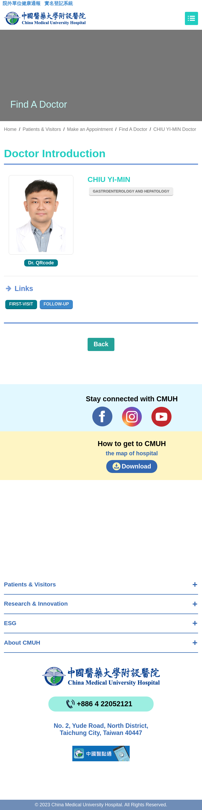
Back (101, 344)
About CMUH (22, 642)
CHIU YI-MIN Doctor (174, 129)
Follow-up (56, 304)
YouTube (161, 417)
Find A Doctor (133, 129)
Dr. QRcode (41, 262)
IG (132, 417)
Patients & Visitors (30, 584)
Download (136, 466)
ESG (10, 623)
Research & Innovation (36, 603)
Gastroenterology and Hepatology (131, 191)
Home (10, 129)
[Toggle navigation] (191, 18)
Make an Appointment (90, 129)
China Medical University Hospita (101, 676)
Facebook (102, 417)
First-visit (21, 304)
